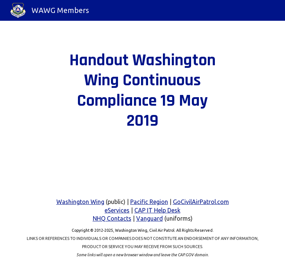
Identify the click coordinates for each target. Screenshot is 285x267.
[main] (142, 90)
